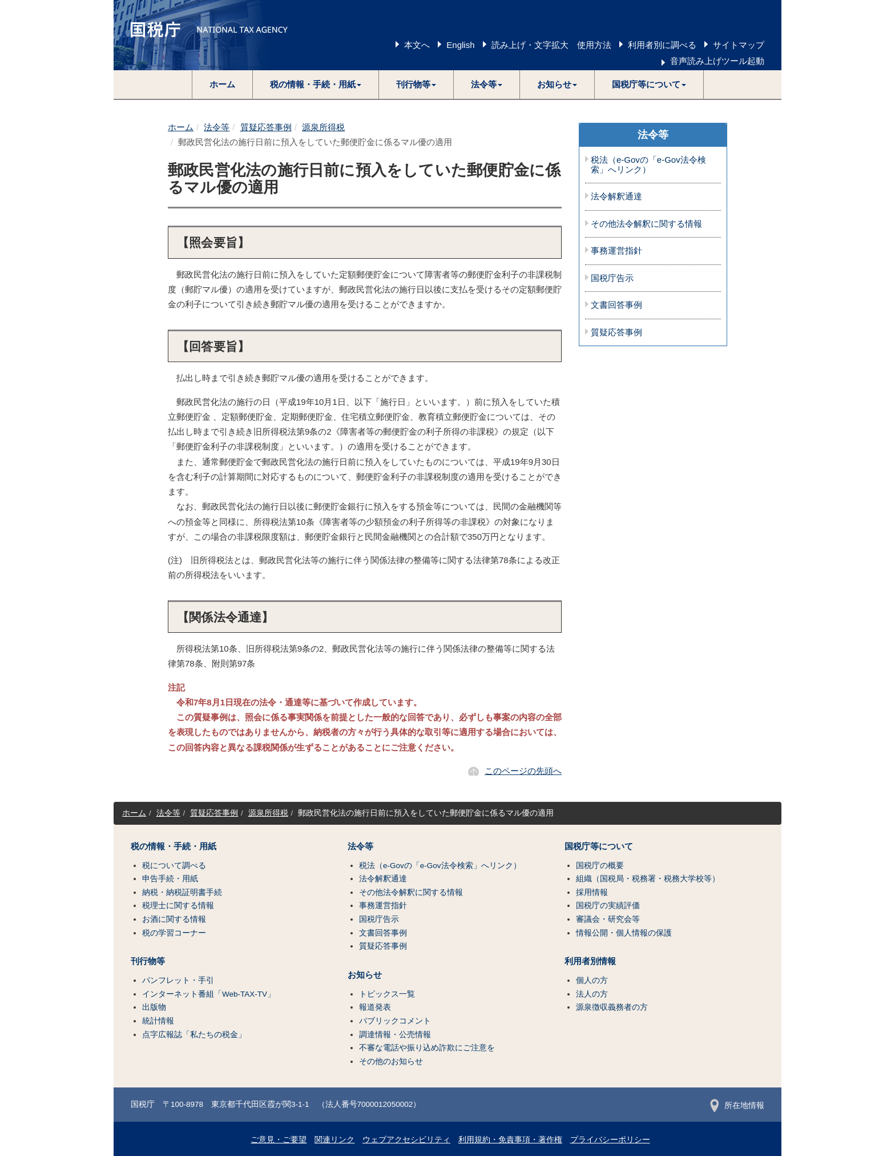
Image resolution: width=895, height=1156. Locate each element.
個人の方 (592, 980)
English (460, 45)
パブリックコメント (395, 1021)
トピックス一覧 (387, 994)
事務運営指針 (616, 250)
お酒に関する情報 (174, 919)
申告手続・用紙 (170, 878)
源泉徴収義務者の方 (612, 1007)
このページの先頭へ (523, 771)
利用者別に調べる (662, 45)
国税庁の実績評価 (608, 905)
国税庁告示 (612, 278)
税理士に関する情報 (178, 905)
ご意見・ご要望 (279, 1139)
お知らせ (365, 975)
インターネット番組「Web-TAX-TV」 (208, 994)
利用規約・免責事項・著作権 (510, 1139)
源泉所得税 (323, 127)
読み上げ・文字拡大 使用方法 (551, 45)
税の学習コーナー (174, 933)
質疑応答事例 (266, 127)
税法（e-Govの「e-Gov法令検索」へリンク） (648, 164)
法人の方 (592, 994)
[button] (316, 84)
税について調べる (174, 865)
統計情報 (158, 1021)
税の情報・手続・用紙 (173, 846)
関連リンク (334, 1139)
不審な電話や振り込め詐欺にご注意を (427, 1047)
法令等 (216, 127)
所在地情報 (737, 1105)
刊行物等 (148, 961)
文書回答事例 (616, 305)
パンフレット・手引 (178, 980)
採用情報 (592, 892)
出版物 (154, 1007)
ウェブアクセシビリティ (406, 1139)
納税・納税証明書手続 (182, 892)
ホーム (222, 84)
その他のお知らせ (391, 1061)
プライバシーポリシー (610, 1139)
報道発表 (375, 1007)
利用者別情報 (590, 961)
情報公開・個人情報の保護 (624, 933)
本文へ (417, 45)
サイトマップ (738, 45)
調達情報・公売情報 (395, 1034)
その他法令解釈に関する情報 (646, 223)
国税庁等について (599, 846)
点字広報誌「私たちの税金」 (194, 1034)
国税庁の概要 (600, 865)
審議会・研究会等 (608, 919)
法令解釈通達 (616, 196)
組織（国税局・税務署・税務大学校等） (648, 878)
